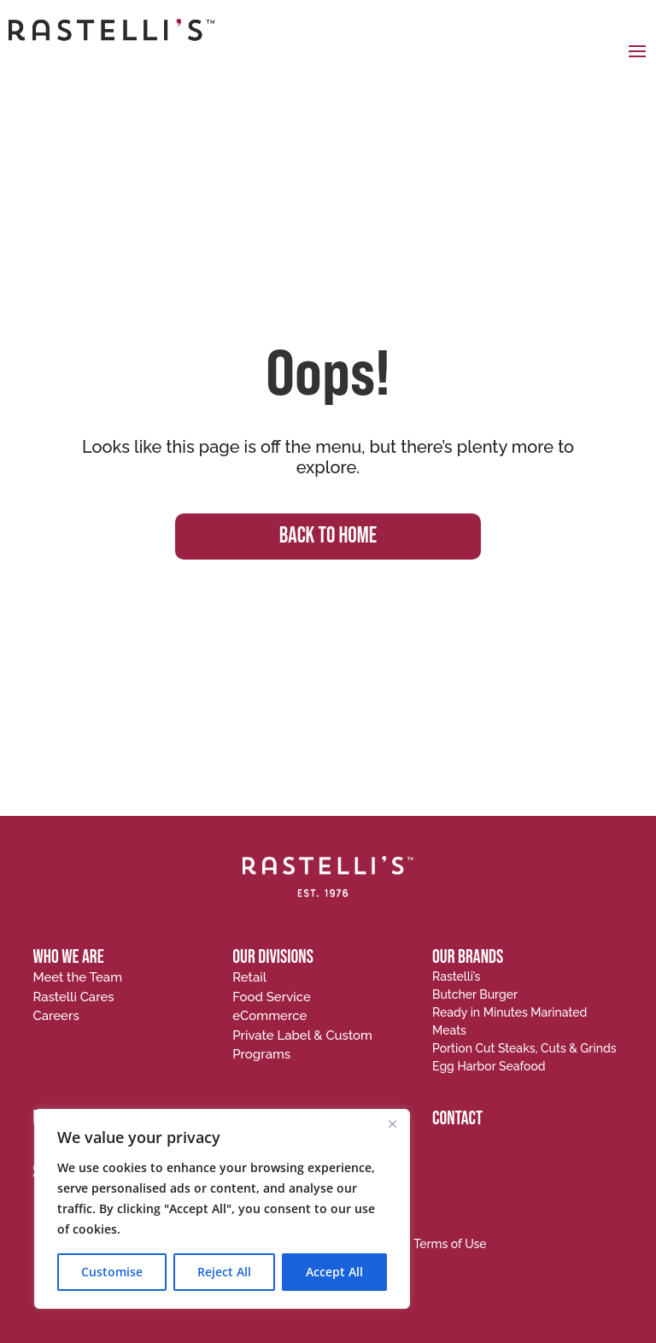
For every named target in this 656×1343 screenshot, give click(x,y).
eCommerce (269, 1015)
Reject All (224, 1272)
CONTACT (457, 1118)
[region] (222, 1209)
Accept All (334, 1272)
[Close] (392, 1123)
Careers (55, 1015)
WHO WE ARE (67, 957)
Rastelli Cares (73, 997)
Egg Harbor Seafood (489, 1066)
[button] (637, 50)
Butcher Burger (475, 994)
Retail (249, 977)
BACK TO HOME (328, 536)
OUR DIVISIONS (272, 957)
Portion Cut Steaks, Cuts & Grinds (524, 1048)
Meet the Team (77, 977)
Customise (112, 1272)
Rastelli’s (456, 976)
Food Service (271, 997)
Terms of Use (450, 1244)
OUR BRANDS (467, 957)
